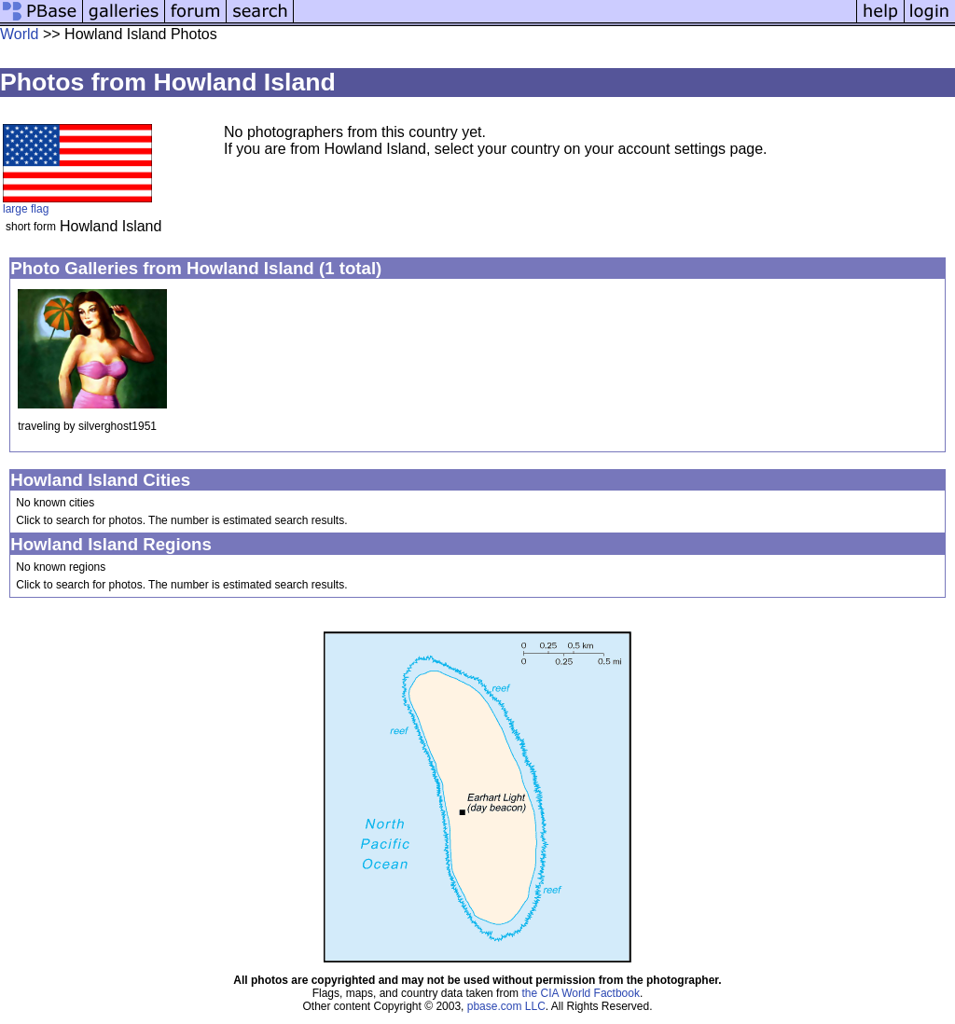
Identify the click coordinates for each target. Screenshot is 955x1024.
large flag (25, 208)
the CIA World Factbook (580, 993)
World (19, 34)
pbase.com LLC (506, 1006)
